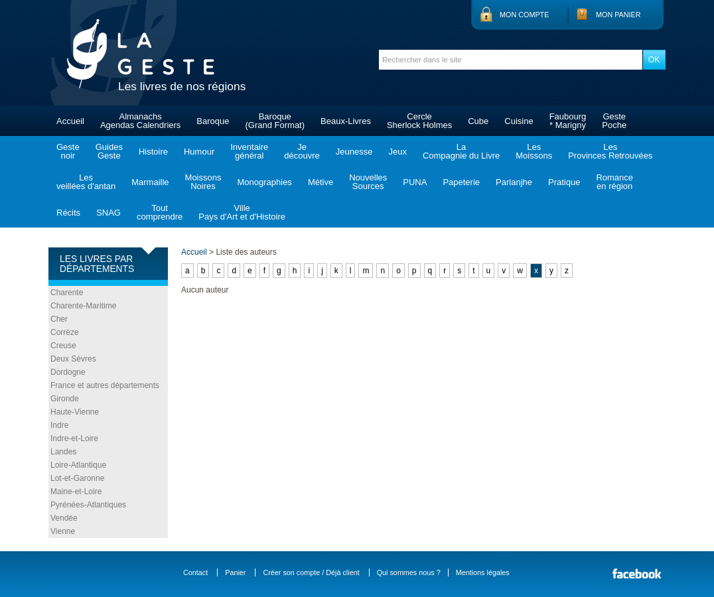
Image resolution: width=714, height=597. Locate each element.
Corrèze (64, 332)
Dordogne (68, 372)
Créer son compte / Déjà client (311, 572)
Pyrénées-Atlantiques (88, 504)
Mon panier (618, 15)
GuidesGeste (109, 151)
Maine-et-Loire (76, 491)
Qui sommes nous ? (409, 572)
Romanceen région (614, 181)
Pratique (564, 182)
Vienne (62, 531)
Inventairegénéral (249, 151)
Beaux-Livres (346, 121)
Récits (68, 213)
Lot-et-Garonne (77, 478)
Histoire (153, 152)
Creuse (63, 345)
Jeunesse (354, 152)
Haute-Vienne (74, 412)
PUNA (415, 182)
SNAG (108, 213)
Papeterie (461, 182)
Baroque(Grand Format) (275, 120)
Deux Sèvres (73, 359)
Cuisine (518, 121)
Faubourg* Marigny (568, 120)
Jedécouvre (301, 151)
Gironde (64, 398)
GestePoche (614, 120)
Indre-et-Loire (74, 438)
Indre (59, 425)
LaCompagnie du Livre (461, 151)
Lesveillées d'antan (85, 181)
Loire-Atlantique (78, 465)
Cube (478, 121)
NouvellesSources (368, 181)
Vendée (64, 518)
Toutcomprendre (159, 212)
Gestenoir (68, 151)
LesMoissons (534, 151)
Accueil (70, 121)
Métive (320, 182)
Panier (235, 572)
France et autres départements (104, 385)
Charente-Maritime (83, 305)
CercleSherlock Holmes (419, 120)
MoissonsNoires (203, 181)
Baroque (212, 121)
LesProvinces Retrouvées (610, 151)
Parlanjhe (514, 182)
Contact (195, 572)
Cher (59, 319)
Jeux (397, 152)
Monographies (264, 182)
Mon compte (524, 15)
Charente (66, 292)
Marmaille (150, 182)
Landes (63, 451)
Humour (199, 152)
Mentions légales (483, 572)
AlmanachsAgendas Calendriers (140, 120)
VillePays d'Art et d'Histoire (241, 212)
